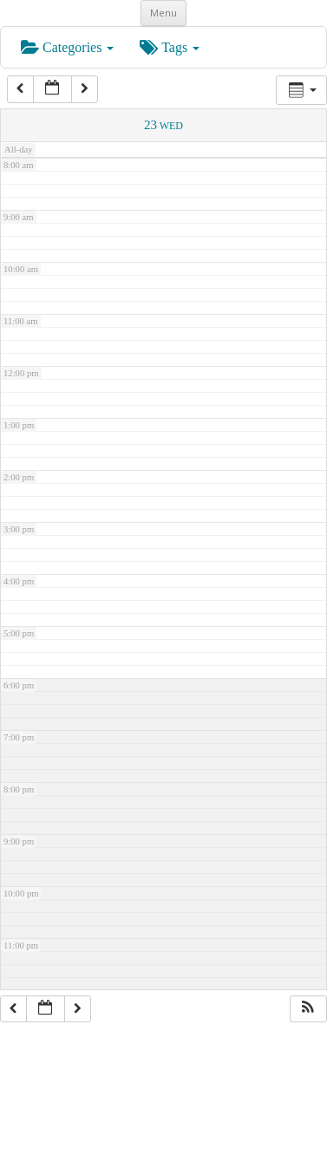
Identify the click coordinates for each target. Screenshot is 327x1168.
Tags (169, 47)
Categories (67, 47)
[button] (308, 1009)
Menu (163, 12)
